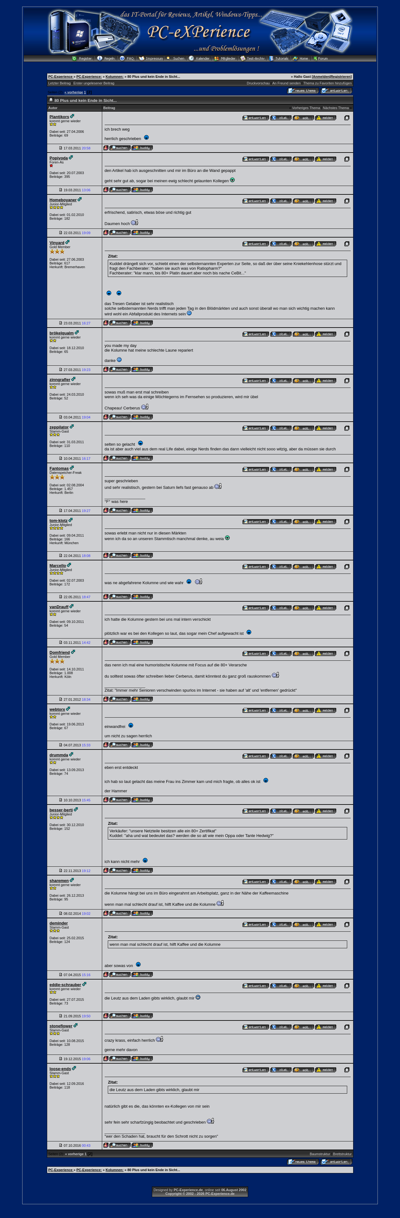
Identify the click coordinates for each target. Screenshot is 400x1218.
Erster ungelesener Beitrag (93, 83)
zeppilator (59, 427)
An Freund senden (286, 83)
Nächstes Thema (336, 108)
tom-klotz (59, 520)
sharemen (59, 880)
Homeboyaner (63, 200)
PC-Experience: (89, 76)
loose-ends (60, 1068)
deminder (59, 923)
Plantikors (59, 116)
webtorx (57, 709)
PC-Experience (61, 76)
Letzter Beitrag (59, 83)
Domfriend (60, 652)
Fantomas (59, 468)
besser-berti (61, 810)
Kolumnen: (114, 76)
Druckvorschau (258, 83)
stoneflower (61, 1026)
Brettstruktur (342, 1154)
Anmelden (321, 76)
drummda (59, 755)
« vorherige (73, 92)
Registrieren (341, 76)
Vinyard (57, 242)
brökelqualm (62, 333)
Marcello (58, 565)
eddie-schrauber (65, 984)
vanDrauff (59, 606)
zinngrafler (60, 379)
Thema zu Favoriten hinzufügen (327, 83)
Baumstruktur (320, 1154)
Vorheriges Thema (306, 108)
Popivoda (59, 158)
